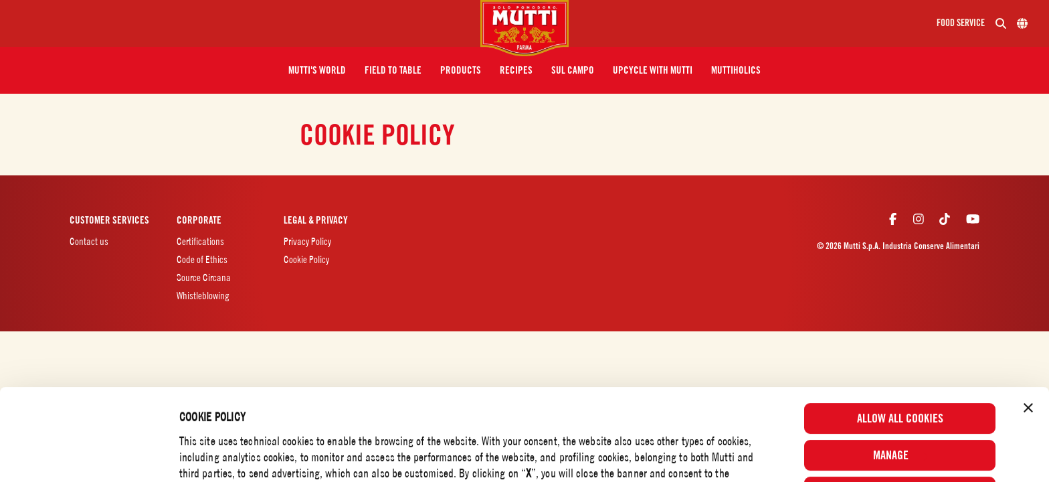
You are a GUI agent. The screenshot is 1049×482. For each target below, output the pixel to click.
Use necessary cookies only (900, 406)
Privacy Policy (307, 241)
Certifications (200, 241)
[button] (317, 70)
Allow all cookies (900, 332)
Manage (900, 369)
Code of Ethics (202, 259)
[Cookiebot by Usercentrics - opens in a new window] (86, 454)
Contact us (89, 241)
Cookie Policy (635, 435)
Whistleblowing (203, 295)
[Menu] (245, 23)
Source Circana (204, 277)
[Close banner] (1028, 322)
